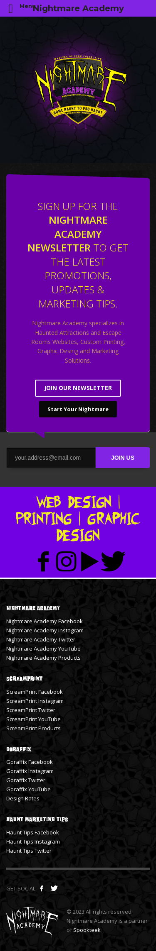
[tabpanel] (78, 90)
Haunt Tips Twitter (29, 850)
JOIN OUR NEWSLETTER (78, 388)
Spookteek (87, 930)
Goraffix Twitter (25, 780)
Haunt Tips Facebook (32, 832)
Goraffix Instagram (30, 771)
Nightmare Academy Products (43, 657)
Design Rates (23, 798)
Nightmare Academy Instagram (45, 630)
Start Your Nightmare (78, 409)
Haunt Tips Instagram (33, 841)
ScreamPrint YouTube (33, 719)
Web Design (73, 502)
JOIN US (122, 457)
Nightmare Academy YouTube (43, 648)
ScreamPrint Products (33, 728)
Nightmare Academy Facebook (44, 621)
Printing (43, 518)
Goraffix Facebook (29, 762)
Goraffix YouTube (28, 789)
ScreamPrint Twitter (30, 710)
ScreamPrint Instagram (35, 701)
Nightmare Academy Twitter (40, 639)
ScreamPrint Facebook (34, 691)
